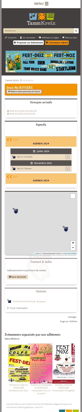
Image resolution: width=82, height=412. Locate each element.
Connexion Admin (57, 42)
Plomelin (28, 157)
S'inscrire (11, 37)
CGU (43, 404)
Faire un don (69, 37)
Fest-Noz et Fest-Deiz (23, 301)
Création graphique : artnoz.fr (30, 407)
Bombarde (32, 111)
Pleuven (28, 168)
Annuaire (28, 80)
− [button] (73, 248)
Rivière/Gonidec (17, 111)
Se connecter (28, 37)
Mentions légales (53, 404)
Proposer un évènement (28, 42)
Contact (29, 404)
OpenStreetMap (70, 253)
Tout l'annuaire (17, 308)
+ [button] (73, 243)
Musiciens (41, 301)
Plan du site (20, 404)
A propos (10, 404)
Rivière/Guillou (17, 113)
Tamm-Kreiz (12, 80)
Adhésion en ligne (49, 37)
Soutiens (37, 404)
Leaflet (37, 253)
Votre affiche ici (12, 338)
